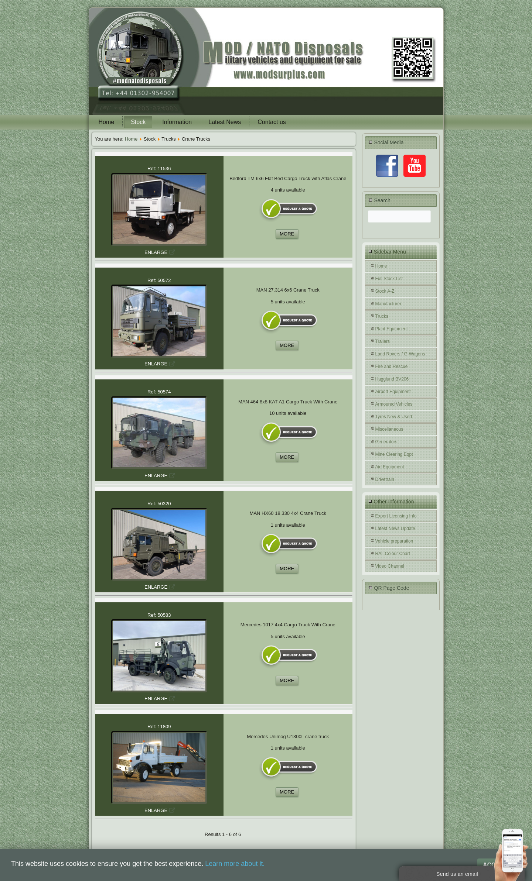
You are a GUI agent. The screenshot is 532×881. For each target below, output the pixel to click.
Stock (138, 122)
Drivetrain (384, 479)
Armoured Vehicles (394, 404)
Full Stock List (389, 278)
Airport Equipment (393, 391)
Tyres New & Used (393, 416)
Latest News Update (395, 528)
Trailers (382, 341)
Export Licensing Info (396, 516)
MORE (287, 234)
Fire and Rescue (391, 366)
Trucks (382, 316)
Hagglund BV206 (392, 379)
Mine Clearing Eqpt (394, 454)
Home (107, 122)
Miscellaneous (389, 429)
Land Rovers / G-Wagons (400, 354)
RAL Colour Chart (392, 553)
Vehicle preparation (394, 541)
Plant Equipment (391, 328)
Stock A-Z (385, 291)
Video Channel (390, 566)
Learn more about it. (235, 863)
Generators (386, 441)
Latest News (224, 122)
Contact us (272, 122)
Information (177, 122)
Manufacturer (388, 303)
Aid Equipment (389, 466)
